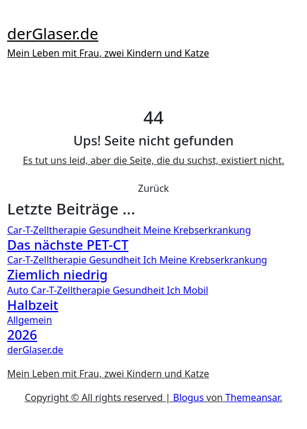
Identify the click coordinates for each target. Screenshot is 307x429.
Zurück (153, 188)
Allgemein (29, 320)
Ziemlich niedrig (57, 274)
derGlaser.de (52, 33)
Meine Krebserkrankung (197, 230)
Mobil (195, 290)
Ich (151, 259)
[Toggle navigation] (15, 15)
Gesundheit (116, 230)
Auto (19, 290)
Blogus (188, 397)
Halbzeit (32, 304)
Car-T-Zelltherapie (48, 230)
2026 (22, 334)
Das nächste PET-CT (68, 244)
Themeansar (252, 397)
